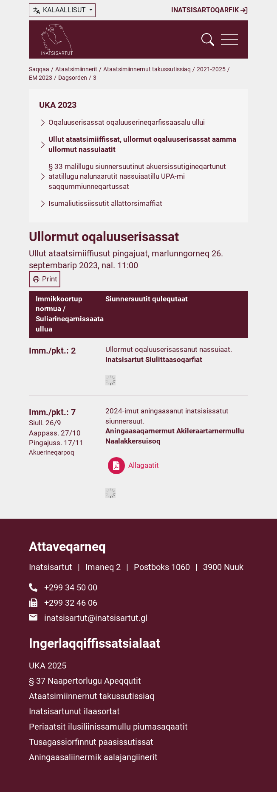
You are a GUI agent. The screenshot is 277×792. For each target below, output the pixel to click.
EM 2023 (40, 77)
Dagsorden (72, 77)
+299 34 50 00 (70, 587)
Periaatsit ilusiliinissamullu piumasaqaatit (108, 727)
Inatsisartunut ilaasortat (74, 711)
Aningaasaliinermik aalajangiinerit (93, 757)
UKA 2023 (57, 105)
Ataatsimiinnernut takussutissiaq (147, 69)
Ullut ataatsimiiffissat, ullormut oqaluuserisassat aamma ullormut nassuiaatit (142, 144)
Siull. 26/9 (45, 422)
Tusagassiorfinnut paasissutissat (91, 742)
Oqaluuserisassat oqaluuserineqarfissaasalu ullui (126, 122)
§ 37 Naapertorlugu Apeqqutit (85, 681)
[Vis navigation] (229, 39)
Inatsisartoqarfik (209, 10)
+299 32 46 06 (70, 603)
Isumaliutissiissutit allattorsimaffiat (105, 203)
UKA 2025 (47, 665)
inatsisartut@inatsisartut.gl (95, 618)
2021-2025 (211, 69)
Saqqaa (39, 69)
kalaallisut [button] (60, 10)
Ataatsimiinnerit (76, 69)
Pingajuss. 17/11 (56, 442)
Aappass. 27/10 (55, 433)
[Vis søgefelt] (207, 39)
